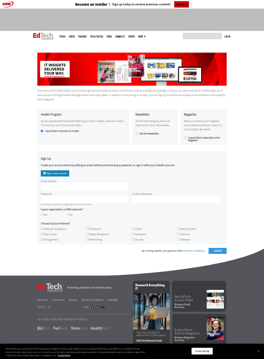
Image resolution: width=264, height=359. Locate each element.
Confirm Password (142, 194)
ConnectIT (120, 36)
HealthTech (100, 328)
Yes (45, 215)
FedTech (60, 328)
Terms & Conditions (194, 251)
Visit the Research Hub (149, 340)
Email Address (48, 181)
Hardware (140, 234)
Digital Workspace (99, 234)
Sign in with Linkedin (57, 173)
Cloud (138, 229)
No (71, 215)
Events (131, 36)
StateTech (79, 328)
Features (82, 36)
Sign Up (180, 4)
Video (109, 36)
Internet (184, 234)
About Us (42, 300)
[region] (132, 351)
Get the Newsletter (149, 133)
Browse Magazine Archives (185, 339)
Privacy (73, 300)
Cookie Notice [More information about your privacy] (64, 355)
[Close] (258, 351)
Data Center (50, 234)
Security (139, 239)
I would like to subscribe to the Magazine (204, 139)
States (72, 36)
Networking (95, 239)
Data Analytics (188, 229)
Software (185, 239)
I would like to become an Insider (62, 131)
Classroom (95, 229)
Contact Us (58, 300)
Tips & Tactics (96, 36)
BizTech (43, 328)
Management (51, 239)
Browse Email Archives (182, 306)
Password (46, 194)
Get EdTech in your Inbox (184, 298)
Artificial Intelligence (55, 229)
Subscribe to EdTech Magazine (187, 331)
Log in (227, 36)
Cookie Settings (202, 351)
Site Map (113, 300)
